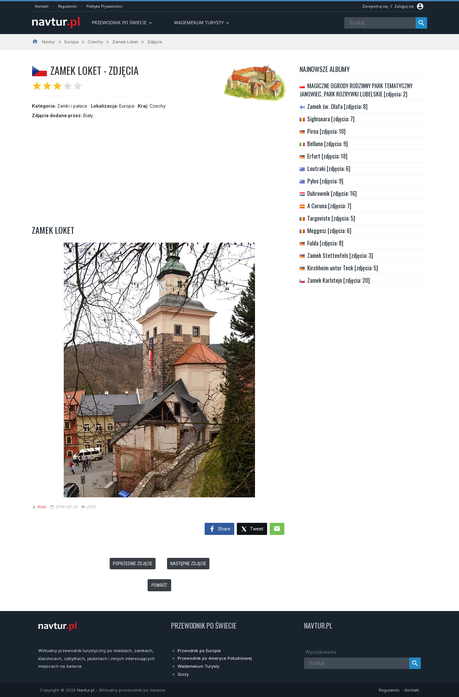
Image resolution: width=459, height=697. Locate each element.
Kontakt (41, 6)
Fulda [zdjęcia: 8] (325, 243)
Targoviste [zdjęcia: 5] (331, 218)
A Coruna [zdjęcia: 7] (329, 206)
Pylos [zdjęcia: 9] (325, 181)
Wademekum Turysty (198, 666)
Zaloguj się (404, 6)
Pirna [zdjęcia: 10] (326, 131)
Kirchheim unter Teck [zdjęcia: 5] (342, 268)
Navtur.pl (85, 690)
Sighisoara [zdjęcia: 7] (330, 119)
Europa (126, 106)
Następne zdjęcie (188, 563)
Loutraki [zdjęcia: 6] (328, 168)
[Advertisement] (159, 169)
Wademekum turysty (202, 22)
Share (219, 529)
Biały (88, 115)
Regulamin (67, 6)
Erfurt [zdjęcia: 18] (327, 156)
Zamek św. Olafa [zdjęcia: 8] (337, 106)
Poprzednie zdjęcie (132, 563)
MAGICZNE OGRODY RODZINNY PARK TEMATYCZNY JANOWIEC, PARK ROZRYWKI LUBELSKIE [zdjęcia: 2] (356, 90)
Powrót (159, 585)
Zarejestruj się (375, 6)
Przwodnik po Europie (199, 650)
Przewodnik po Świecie (122, 22)
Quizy (183, 674)
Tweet (252, 529)
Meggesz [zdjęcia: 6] (329, 230)
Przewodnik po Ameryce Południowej (215, 658)
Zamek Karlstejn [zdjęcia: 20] (338, 280)
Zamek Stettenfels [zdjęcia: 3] (340, 255)
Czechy (157, 106)
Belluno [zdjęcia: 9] (327, 143)
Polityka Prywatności (104, 6)
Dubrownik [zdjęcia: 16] (332, 193)
